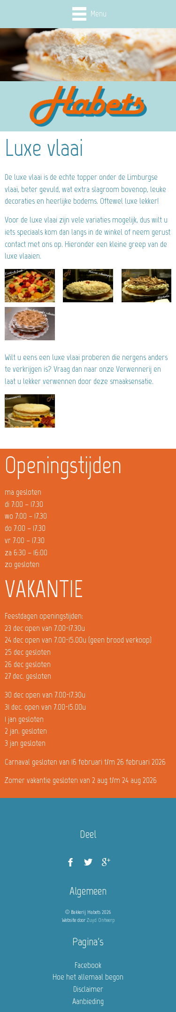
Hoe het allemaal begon (88, 977)
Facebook (88, 965)
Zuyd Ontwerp (101, 920)
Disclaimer (88, 989)
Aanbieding (88, 1001)
